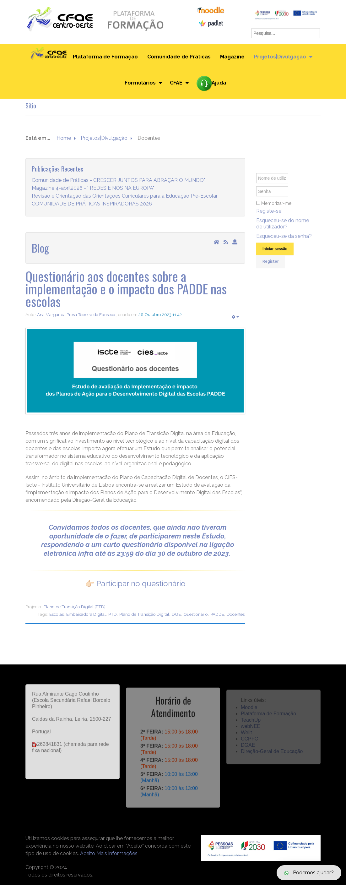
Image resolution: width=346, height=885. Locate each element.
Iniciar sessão (274, 254)
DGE (176, 614)
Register (270, 267)
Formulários (140, 83)
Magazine (232, 57)
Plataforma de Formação (105, 57)
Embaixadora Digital (86, 614)
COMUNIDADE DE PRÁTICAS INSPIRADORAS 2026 (92, 204)
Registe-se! (269, 216)
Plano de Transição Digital (144, 614)
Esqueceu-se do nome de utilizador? (282, 229)
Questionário (195, 614)
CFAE (176, 83)
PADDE (217, 614)
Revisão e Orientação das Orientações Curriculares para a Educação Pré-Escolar (125, 196)
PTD (112, 614)
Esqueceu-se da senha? (284, 241)
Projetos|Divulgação (280, 57)
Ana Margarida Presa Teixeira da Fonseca (76, 314)
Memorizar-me (276, 208)
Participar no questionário (141, 583)
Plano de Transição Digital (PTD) (74, 606)
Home (64, 138)
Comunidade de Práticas (179, 57)
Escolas (56, 614)
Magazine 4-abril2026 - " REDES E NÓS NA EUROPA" (93, 188)
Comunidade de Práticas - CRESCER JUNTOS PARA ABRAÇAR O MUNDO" (118, 180)
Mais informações (117, 853)
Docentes (236, 614)
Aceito (87, 853)
